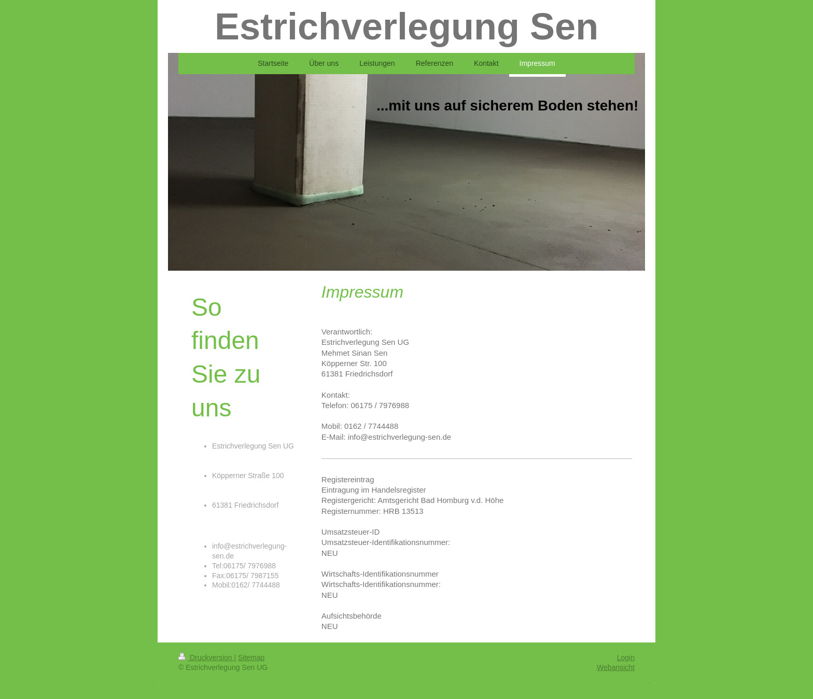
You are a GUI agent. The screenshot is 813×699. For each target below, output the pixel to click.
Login (626, 657)
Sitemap (251, 657)
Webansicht (616, 667)
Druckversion (206, 657)
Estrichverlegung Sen (406, 26)
